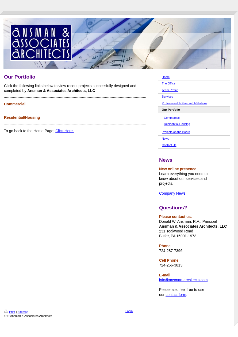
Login (129, 311)
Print (9, 311)
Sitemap (23, 311)
